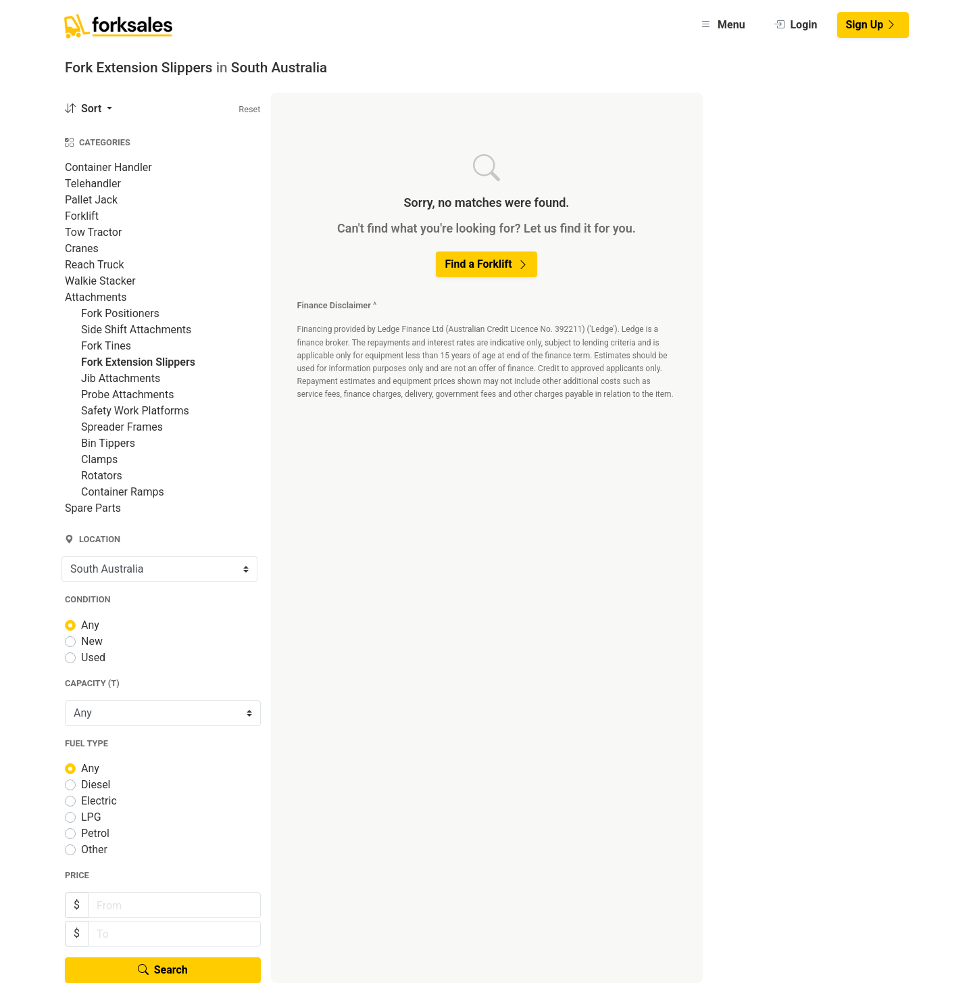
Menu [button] (723, 24)
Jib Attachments (120, 378)
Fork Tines (106, 345)
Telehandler (93, 183)
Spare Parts (93, 508)
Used (93, 657)
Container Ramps (122, 491)
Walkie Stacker (100, 280)
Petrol (95, 833)
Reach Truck (94, 264)
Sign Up (871, 24)
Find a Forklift (486, 264)
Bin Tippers (108, 443)
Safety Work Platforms (135, 410)
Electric (99, 800)
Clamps (99, 459)
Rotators (101, 475)
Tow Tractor (93, 232)
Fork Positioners (120, 313)
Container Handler (108, 167)
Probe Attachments (127, 394)
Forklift (82, 216)
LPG (91, 817)
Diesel (96, 784)
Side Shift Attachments (136, 329)
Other (94, 849)
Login (796, 24)
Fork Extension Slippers (138, 362)
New (92, 641)
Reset (249, 109)
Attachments (96, 297)
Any (90, 625)
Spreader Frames (122, 427)
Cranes (82, 248)
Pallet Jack (91, 199)
